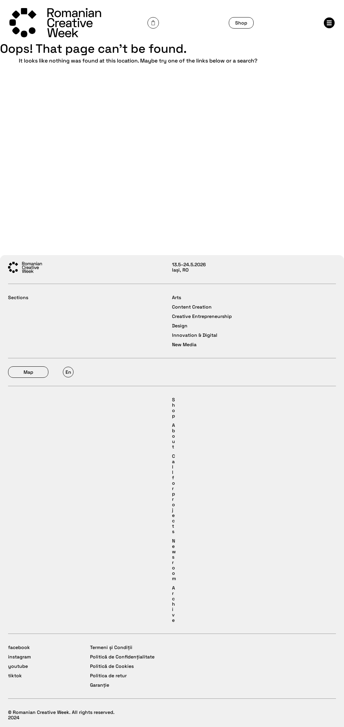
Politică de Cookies (112, 666)
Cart (153, 23)
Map (28, 372)
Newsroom (174, 559)
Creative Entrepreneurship (202, 316)
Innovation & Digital (194, 335)
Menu (329, 22)
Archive (173, 604)
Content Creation (192, 307)
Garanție (99, 685)
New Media (184, 344)
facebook (19, 647)
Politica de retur (108, 676)
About (173, 436)
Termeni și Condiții (111, 647)
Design (179, 326)
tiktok (15, 676)
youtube (18, 666)
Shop (241, 23)
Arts (176, 297)
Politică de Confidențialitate (122, 657)
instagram (19, 657)
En (68, 372)
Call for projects (173, 493)
